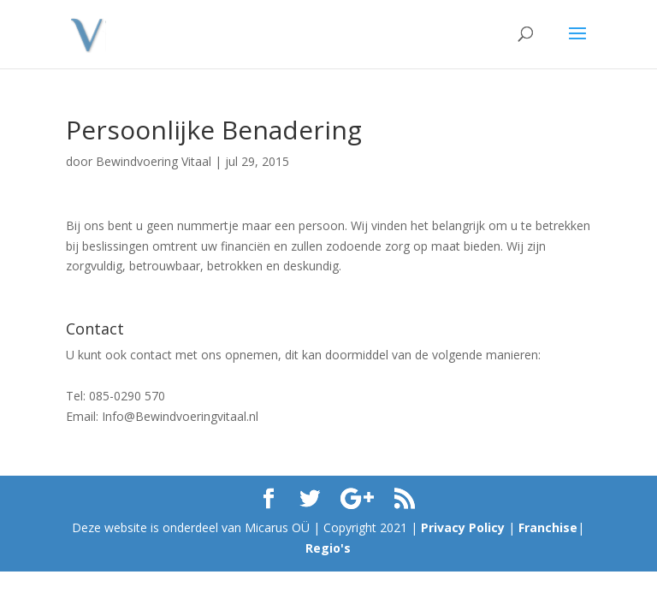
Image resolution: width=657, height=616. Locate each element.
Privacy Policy (463, 527)
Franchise (547, 527)
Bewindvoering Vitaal (153, 161)
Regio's (328, 548)
